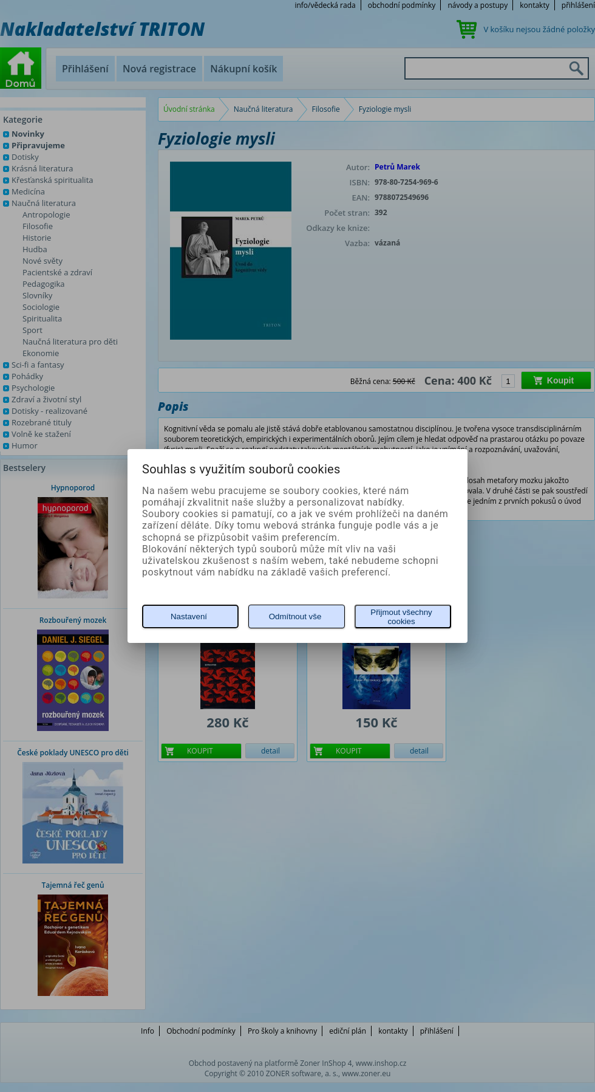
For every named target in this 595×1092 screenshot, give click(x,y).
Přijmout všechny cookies (401, 617)
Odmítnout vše (295, 616)
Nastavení (189, 616)
